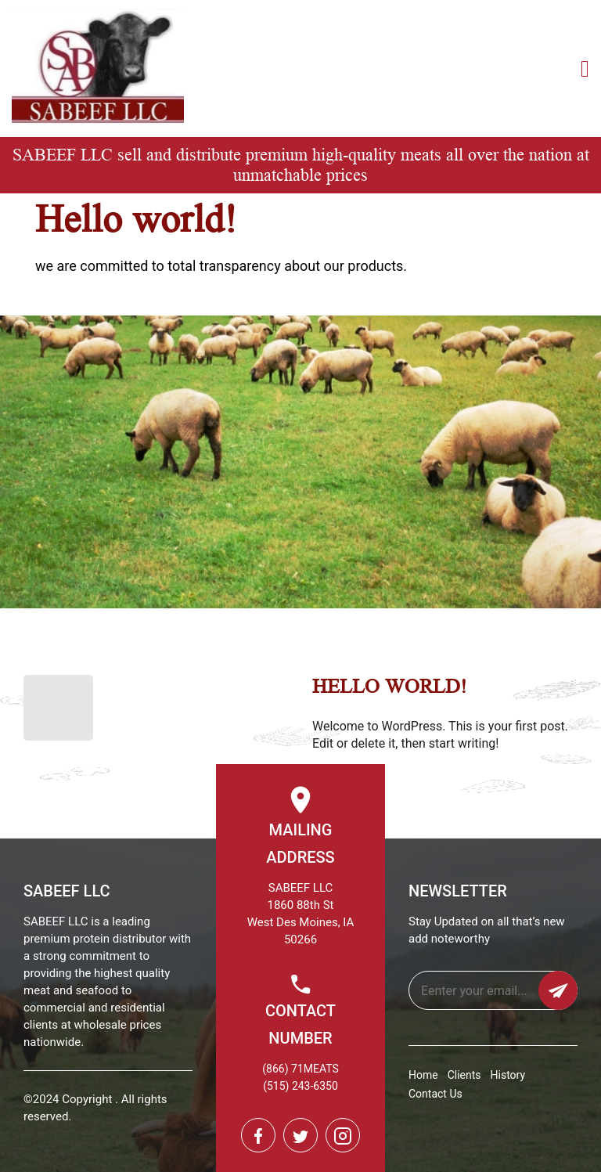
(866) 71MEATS (300, 1068)
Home (423, 1075)
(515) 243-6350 (300, 1086)
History (508, 1075)
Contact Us (435, 1093)
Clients (464, 1075)
